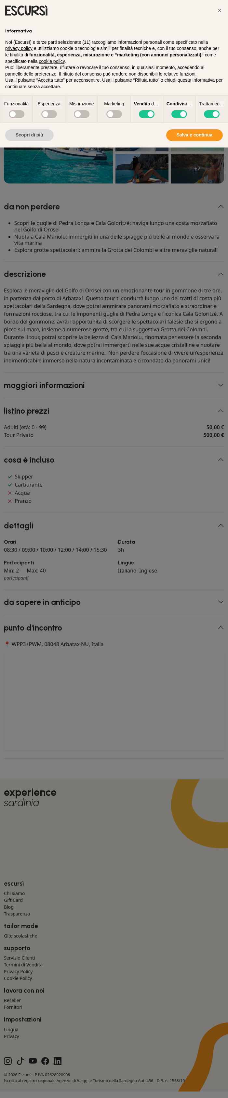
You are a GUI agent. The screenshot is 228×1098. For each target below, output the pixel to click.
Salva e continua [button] (194, 134)
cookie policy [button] (52, 61)
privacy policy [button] (19, 48)
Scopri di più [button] (29, 134)
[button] (219, 10)
